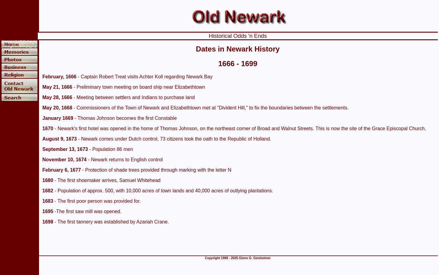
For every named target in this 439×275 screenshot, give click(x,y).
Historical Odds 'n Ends (238, 36)
